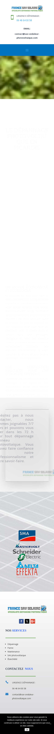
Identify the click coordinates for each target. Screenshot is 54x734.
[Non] (50, 723)
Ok (27, 730)
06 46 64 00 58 (24, 20)
